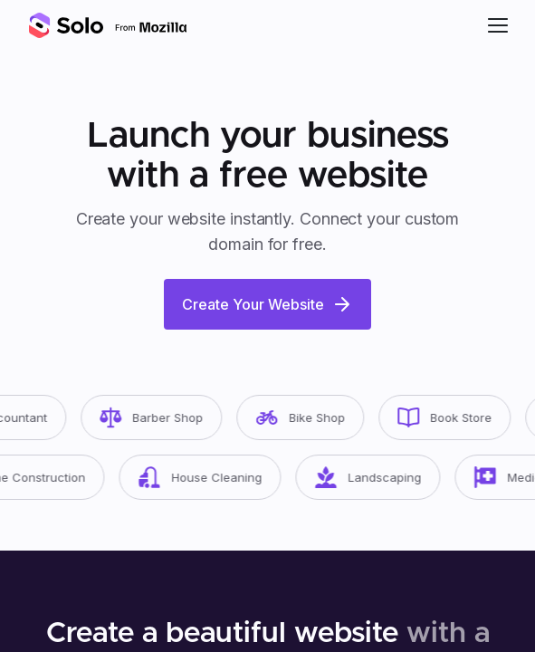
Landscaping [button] (373, 477)
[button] (498, 25)
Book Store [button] (450, 417)
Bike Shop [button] (305, 417)
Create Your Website (267, 304)
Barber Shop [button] (156, 417)
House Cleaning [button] (206, 477)
